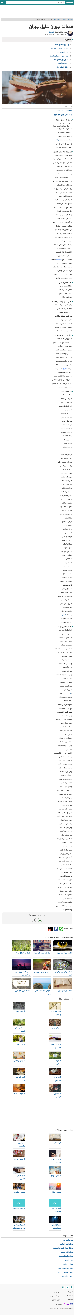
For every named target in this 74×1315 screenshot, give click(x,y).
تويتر (50, 929)
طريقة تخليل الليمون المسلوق (63, 1248)
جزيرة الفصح (69, 1260)
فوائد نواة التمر (68, 1264)
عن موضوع (57, 1292)
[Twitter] (67, 1287)
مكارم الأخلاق (66, 693)
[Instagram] (63, 1287)
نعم (40, 920)
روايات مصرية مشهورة (65, 1268)
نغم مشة (51, 32)
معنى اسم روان (68, 1240)
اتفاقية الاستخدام (68, 1296)
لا (34, 920)
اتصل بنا (70, 1292)
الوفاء (58, 139)
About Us (70, 1299)
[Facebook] (71, 1287)
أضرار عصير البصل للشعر (65, 1272)
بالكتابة (63, 614)
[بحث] (63, 2)
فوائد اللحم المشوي (66, 1244)
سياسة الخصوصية (55, 1296)
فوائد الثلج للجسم (67, 1252)
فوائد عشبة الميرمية (66, 1256)
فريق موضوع (56, 1299)
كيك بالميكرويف (67, 1276)
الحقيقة (59, 259)
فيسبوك (56, 929)
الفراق (65, 368)
